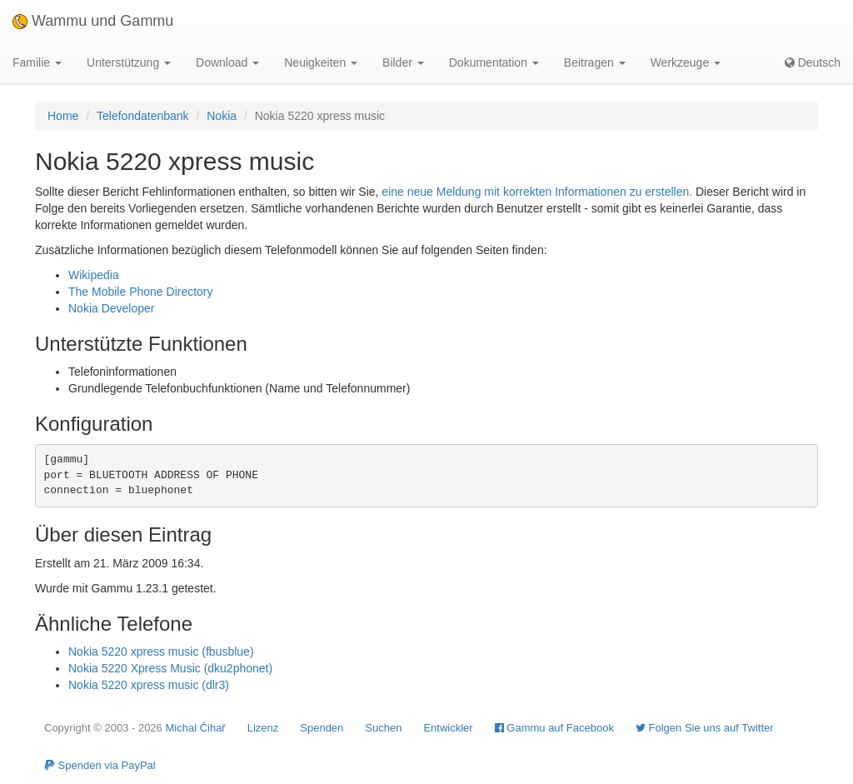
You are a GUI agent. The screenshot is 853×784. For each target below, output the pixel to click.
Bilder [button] (403, 62)
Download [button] (227, 62)
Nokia (222, 115)
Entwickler (447, 728)
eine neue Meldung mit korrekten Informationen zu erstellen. (537, 191)
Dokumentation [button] (494, 62)
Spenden (321, 728)
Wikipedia (93, 275)
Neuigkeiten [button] (320, 62)
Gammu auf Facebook (554, 728)
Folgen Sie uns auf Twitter (705, 728)
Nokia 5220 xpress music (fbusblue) (161, 651)
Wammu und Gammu (92, 20)
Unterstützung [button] (129, 62)
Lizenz (263, 728)
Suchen (383, 728)
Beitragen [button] (595, 62)
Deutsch (813, 62)
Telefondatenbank (143, 115)
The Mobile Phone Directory (140, 291)
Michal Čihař (195, 728)
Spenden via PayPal (100, 765)
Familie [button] (37, 62)
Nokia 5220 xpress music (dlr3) (148, 685)
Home (62, 115)
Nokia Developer (111, 308)
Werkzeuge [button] (686, 62)
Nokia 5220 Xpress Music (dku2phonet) (170, 668)
